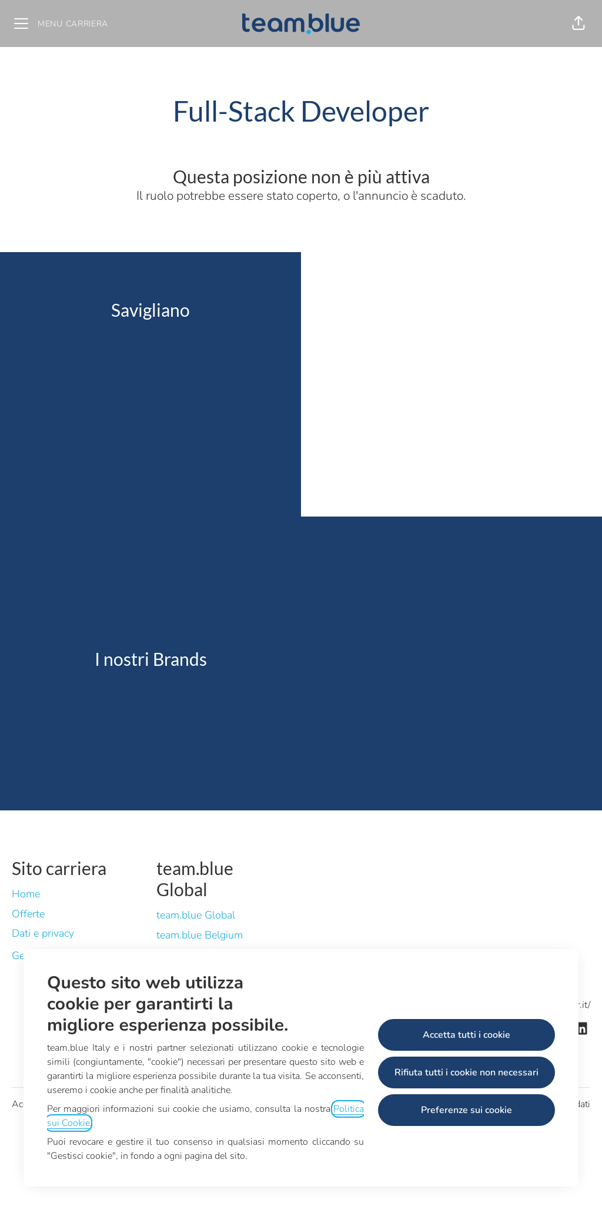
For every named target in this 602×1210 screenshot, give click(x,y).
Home (26, 894)
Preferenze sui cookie (466, 1110)
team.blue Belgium (199, 935)
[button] (578, 23)
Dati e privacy (43, 933)
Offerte (28, 914)
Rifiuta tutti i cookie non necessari (466, 1072)
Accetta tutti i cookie (466, 1034)
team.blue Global (195, 915)
